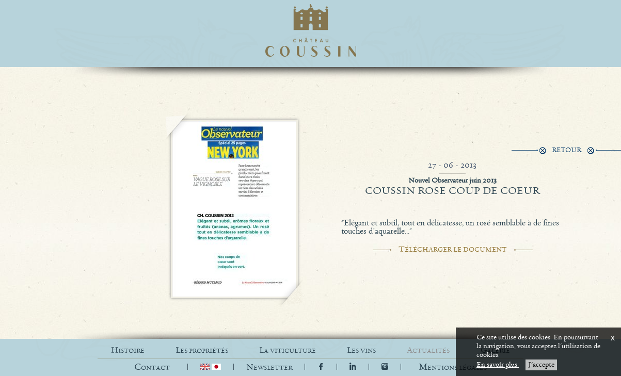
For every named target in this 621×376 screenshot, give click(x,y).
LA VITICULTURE (287, 350)
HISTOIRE (128, 350)
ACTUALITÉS (428, 350)
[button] (453, 367)
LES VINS (361, 350)
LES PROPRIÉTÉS (202, 350)
